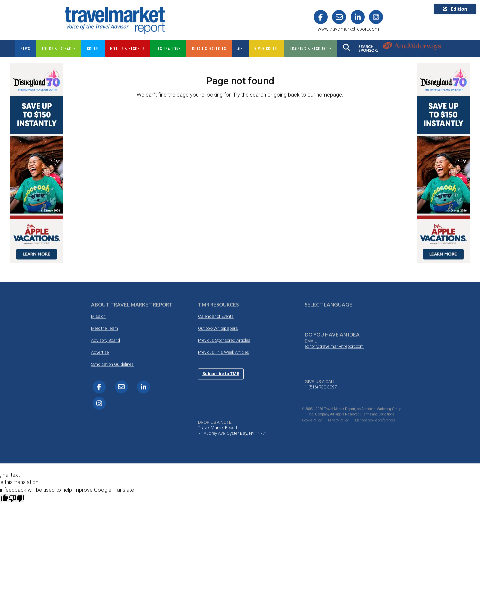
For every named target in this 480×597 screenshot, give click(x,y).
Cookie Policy (312, 420)
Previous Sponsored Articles (224, 340)
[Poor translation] (16, 498)
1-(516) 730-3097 (321, 386)
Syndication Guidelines (112, 364)
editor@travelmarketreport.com (334, 346)
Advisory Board (105, 340)
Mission (98, 316)
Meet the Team (104, 328)
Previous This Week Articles (223, 352)
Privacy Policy (338, 420)
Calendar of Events (216, 316)
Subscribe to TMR (220, 373)
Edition (455, 9)
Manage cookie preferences (375, 420)
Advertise (100, 352)
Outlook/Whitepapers (218, 328)
